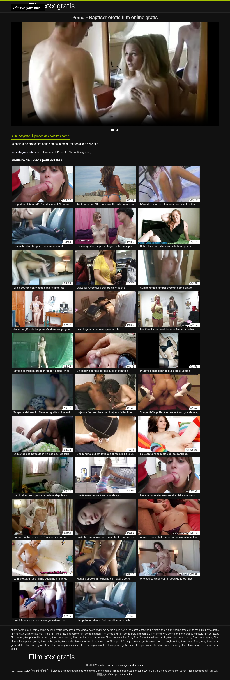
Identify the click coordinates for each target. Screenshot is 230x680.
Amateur (48, 153)
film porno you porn (162, 634)
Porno (79, 17)
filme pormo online (85, 642)
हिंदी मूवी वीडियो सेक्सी (41, 671)
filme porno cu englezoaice (164, 642)
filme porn (103, 642)
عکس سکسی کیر (21, 671)
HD (58, 153)
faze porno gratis (150, 630)
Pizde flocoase (196, 671)
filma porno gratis (61, 638)
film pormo (72, 634)
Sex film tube (135, 671)
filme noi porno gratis (179, 638)
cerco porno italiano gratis (47, 630)
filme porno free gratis (193, 642)
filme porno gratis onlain (93, 646)
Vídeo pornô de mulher (120, 675)
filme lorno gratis (156, 638)
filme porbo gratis (50, 642)
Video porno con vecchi (174, 671)
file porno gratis (210, 630)
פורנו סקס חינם (152, 671)
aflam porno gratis (21, 630)
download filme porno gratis (104, 630)
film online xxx (34, 634)
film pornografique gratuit (188, 634)
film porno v (143, 634)
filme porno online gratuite (172, 646)
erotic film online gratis (76, 153)
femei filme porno (171, 630)
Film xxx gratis (120, 671)
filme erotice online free (119, 638)
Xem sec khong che (84, 671)
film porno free (127, 634)
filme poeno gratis (29, 642)
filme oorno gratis (203, 638)
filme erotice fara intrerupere (89, 638)
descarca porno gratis (75, 630)
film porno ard (110, 634)
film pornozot (211, 634)
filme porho (67, 642)
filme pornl (116, 642)
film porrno (17, 638)
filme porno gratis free (37, 646)
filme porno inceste (145, 646)
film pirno (60, 634)
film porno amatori (90, 634)
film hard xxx (18, 634)
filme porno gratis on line (65, 646)
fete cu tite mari (191, 630)
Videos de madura (63, 671)
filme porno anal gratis (135, 642)
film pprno (30, 638)
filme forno (140, 638)
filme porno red (196, 646)
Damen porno (103, 671)
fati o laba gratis (130, 630)
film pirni (49, 634)
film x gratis (43, 638)
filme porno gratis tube (121, 646)
